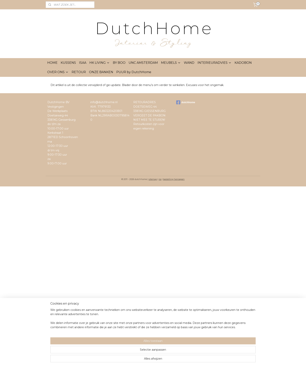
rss (160, 179)
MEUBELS (171, 63)
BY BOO (119, 63)
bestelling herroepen (174, 179)
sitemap (153, 179)
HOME (52, 63)
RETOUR (79, 72)
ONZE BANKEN (101, 72)
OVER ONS (57, 72)
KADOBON (243, 63)
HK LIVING (99, 63)
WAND (189, 63)
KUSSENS (68, 63)
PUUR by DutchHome (133, 72)
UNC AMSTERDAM (143, 63)
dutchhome (185, 102)
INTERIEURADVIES (214, 63)
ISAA (82, 63)
